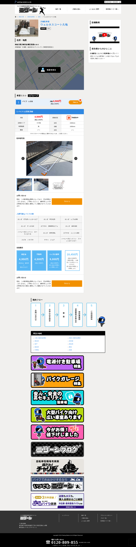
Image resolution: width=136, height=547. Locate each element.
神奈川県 (21, 17)
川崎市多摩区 (31, 17)
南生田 (37, 347)
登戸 (36, 344)
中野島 (37, 350)
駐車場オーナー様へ (106, 521)
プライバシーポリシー (106, 515)
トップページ (65, 515)
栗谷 (70, 347)
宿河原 (71, 341)
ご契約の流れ (84, 518)
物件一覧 (83, 515)
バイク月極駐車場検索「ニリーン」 (28, 517)
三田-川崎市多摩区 (40, 338)
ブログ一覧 (103, 518)
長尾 (39, 17)
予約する (75, 102)
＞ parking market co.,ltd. (23, 2)
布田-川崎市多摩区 (75, 338)
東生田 (37, 341)
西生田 (71, 344)
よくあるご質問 (85, 521)
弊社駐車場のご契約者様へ (112, 2)
